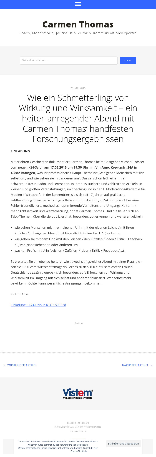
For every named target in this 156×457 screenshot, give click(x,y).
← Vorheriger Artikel (20, 365)
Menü (78, 4)
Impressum (83, 423)
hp (85, 431)
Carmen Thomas (78, 24)
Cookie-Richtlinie (79, 451)
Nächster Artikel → (137, 365)
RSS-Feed (71, 423)
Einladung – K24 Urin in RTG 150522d (38, 305)
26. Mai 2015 (78, 88)
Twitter (79, 323)
